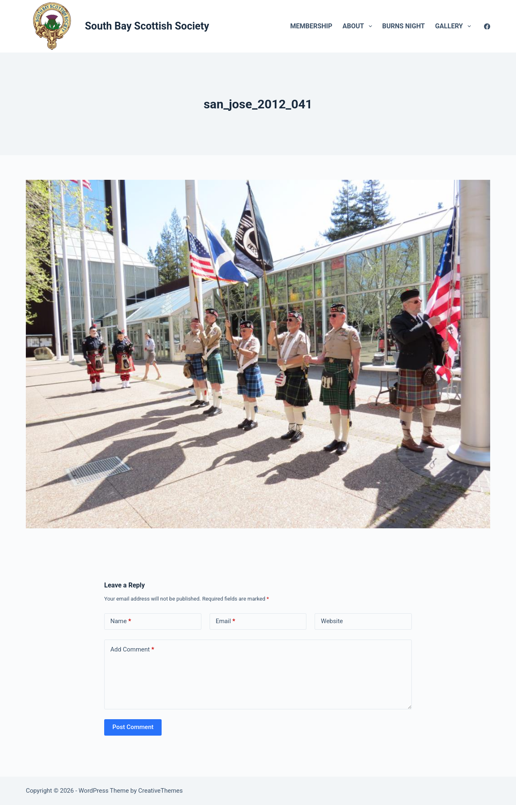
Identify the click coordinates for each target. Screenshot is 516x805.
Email (225, 621)
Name (120, 621)
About (358, 26)
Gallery (454, 26)
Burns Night (403, 26)
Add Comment (132, 649)
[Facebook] (487, 26)
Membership (311, 26)
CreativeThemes (160, 790)
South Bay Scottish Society (147, 26)
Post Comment (132, 727)
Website (332, 621)
